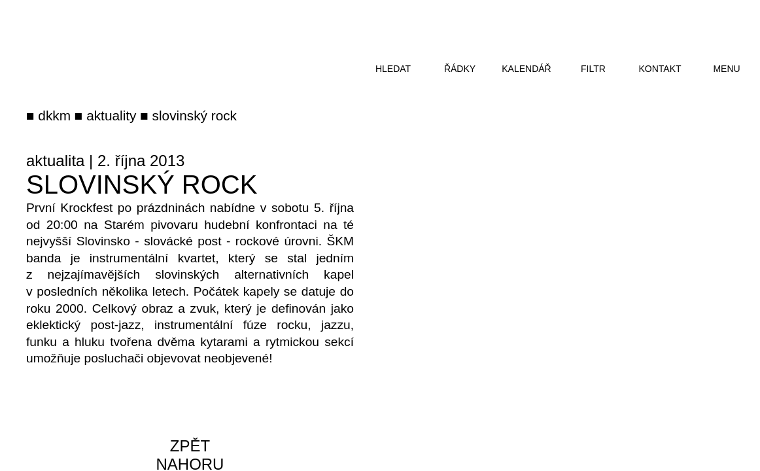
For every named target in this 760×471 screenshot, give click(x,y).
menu (726, 68)
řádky (459, 68)
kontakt (659, 68)
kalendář (526, 68)
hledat (393, 68)
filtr (593, 68)
